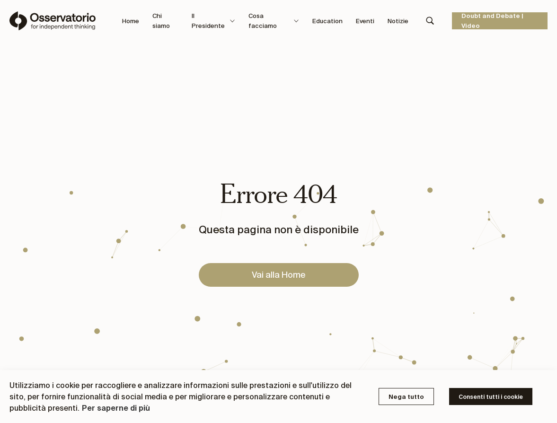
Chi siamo (161, 20)
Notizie (398, 21)
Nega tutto (406, 396)
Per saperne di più (116, 408)
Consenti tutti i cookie (491, 397)
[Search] (430, 20)
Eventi (365, 21)
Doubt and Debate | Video (492, 20)
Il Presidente (213, 20)
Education (327, 21)
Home (130, 21)
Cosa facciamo (273, 20)
